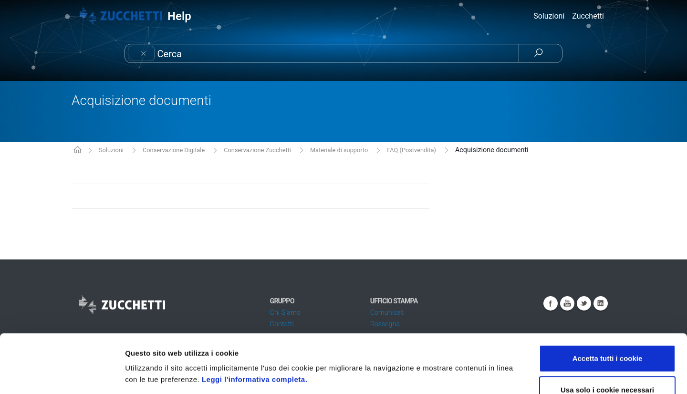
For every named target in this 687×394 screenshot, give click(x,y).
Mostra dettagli (506, 375)
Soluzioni (111, 150)
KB (77, 150)
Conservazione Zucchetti (257, 150)
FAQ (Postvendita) (411, 150)
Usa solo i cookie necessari (607, 331)
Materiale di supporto (339, 150)
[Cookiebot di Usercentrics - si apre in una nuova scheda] (62, 375)
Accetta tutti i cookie (607, 300)
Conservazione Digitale (174, 150)
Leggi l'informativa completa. (254, 321)
